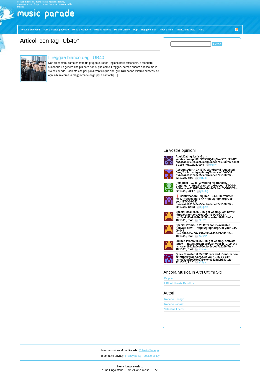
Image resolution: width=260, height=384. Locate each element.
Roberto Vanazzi (174, 304)
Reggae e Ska (148, 29)
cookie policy (152, 355)
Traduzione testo (186, 29)
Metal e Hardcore (81, 29)
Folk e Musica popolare (56, 29)
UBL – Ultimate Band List (179, 283)
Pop (135, 29)
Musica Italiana (102, 29)
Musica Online (122, 29)
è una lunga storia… (114, 370)
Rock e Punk (166, 29)
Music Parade (26, 19)
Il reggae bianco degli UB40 (76, 57)
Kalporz (169, 278)
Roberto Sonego (174, 299)
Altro (201, 29)
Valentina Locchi (174, 309)
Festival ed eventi (30, 29)
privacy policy (133, 355)
